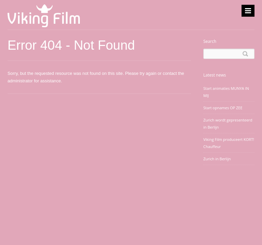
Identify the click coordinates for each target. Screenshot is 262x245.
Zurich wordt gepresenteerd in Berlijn (227, 123)
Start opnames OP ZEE (223, 107)
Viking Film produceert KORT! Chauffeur (228, 143)
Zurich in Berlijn (217, 158)
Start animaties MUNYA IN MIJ (226, 92)
